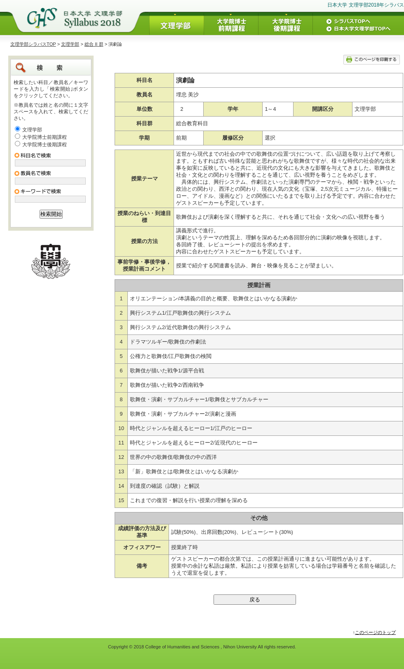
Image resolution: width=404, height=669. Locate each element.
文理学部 (70, 44)
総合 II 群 (94, 44)
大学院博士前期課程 (44, 137)
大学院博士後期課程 (44, 144)
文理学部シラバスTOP (33, 44)
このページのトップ (375, 632)
